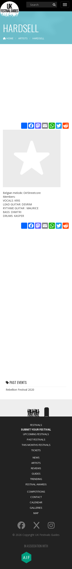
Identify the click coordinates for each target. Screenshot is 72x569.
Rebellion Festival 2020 (20, 389)
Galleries (36, 507)
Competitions (36, 491)
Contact (36, 497)
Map (36, 513)
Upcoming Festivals (36, 434)
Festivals (36, 425)
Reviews (36, 468)
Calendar (36, 502)
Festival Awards (36, 484)
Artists (36, 463)
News (36, 457)
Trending (36, 479)
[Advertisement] (36, 84)
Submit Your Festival (36, 429)
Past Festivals (36, 439)
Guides (36, 473)
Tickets (36, 450)
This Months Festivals (36, 445)
